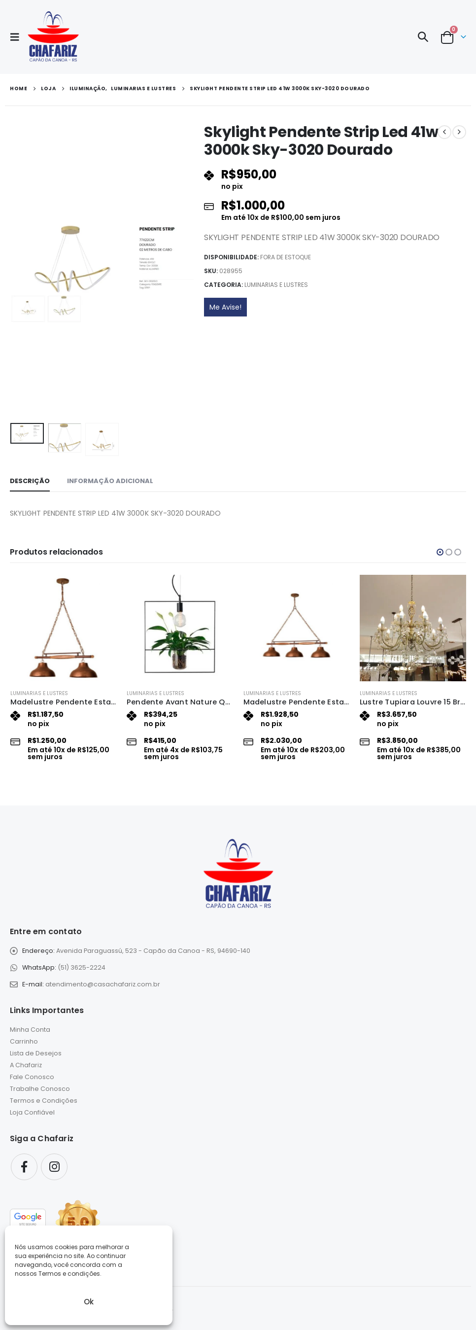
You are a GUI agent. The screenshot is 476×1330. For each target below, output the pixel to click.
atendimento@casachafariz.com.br (102, 984)
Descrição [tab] (30, 481)
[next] (459, 132)
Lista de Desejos (36, 1053)
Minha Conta (30, 1029)
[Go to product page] (63, 628)
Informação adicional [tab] (110, 481)
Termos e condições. (70, 1273)
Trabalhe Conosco (40, 1089)
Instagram (54, 1167)
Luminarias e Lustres (276, 284)
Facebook (24, 1167)
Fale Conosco (32, 1077)
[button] (18, 37)
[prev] (444, 132)
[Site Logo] (53, 37)
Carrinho (24, 1041)
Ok (89, 1301)
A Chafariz (26, 1065)
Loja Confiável (32, 1112)
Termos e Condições (43, 1100)
